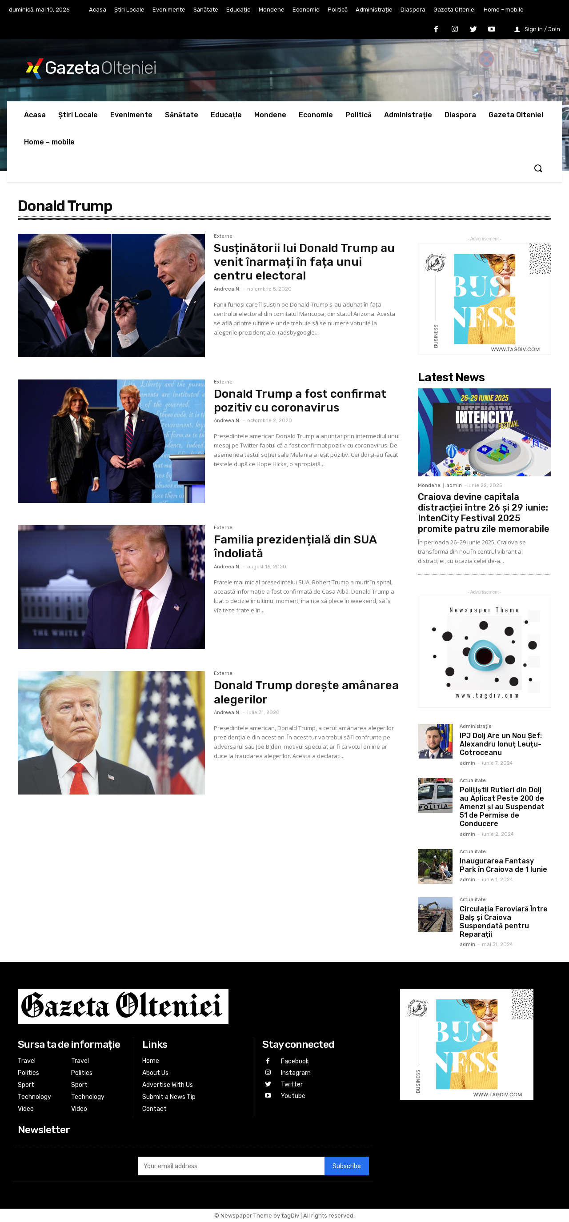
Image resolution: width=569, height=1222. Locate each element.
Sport (26, 1085)
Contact (154, 1109)
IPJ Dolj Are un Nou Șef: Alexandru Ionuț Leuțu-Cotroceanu (501, 744)
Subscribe (347, 1166)
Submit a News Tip (169, 1097)
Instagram (295, 1072)
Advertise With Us (167, 1085)
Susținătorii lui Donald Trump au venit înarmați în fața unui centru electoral (304, 262)
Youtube (292, 1094)
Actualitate (473, 780)
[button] (538, 169)
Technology (34, 1097)
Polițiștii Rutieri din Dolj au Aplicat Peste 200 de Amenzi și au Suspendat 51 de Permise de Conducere (502, 807)
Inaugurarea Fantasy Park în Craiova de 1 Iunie (503, 865)
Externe (223, 236)
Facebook (294, 1061)
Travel (27, 1061)
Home (150, 1061)
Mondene (429, 485)
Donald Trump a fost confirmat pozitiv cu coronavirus (300, 401)
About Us (155, 1073)
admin (454, 485)
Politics (28, 1073)
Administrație (476, 726)
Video (26, 1109)
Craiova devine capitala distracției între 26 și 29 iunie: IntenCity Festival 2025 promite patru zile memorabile (483, 512)
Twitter (291, 1083)
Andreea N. (227, 289)
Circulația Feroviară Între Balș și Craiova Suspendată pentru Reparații (504, 922)
